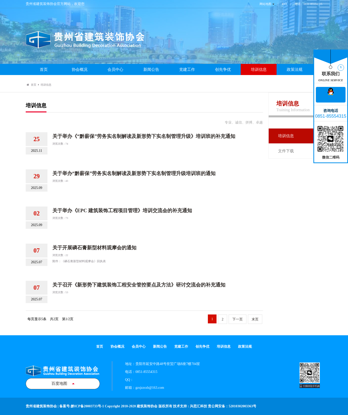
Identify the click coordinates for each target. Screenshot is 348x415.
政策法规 (295, 69)
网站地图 (265, 4)
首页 (44, 69)
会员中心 (115, 69)
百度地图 (62, 383)
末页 (255, 319)
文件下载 (286, 151)
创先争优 (223, 69)
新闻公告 (151, 69)
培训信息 (259, 69)
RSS (284, 4)
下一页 (237, 319)
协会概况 (79, 69)
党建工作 (187, 69)
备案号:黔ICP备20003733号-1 (81, 406)
